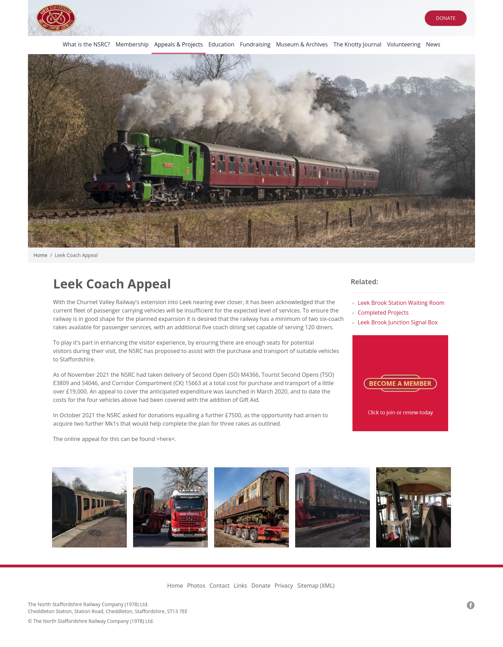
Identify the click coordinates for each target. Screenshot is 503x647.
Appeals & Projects (178, 44)
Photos (196, 585)
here (166, 439)
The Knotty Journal (357, 44)
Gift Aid (248, 400)
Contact (219, 585)
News (433, 44)
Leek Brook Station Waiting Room (401, 303)
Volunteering (404, 44)
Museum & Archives (302, 44)
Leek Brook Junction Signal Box (398, 322)
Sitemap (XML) (316, 585)
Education (221, 44)
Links (240, 585)
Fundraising (255, 44)
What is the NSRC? (86, 44)
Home (41, 255)
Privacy (284, 585)
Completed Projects (383, 312)
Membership (132, 44)
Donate (445, 18)
